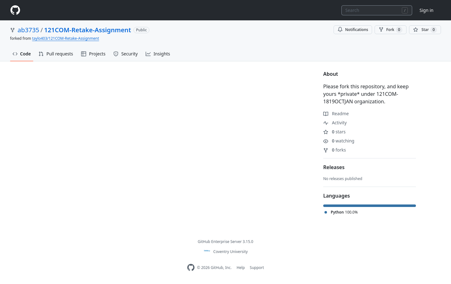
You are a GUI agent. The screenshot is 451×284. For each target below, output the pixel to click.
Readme (336, 113)
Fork (390, 30)
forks (334, 150)
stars (334, 132)
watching (338, 141)
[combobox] (377, 10)
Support (257, 267)
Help (240, 267)
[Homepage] (15, 10)
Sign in (426, 10)
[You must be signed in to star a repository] (425, 29)
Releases (334, 167)
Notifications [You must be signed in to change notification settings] (353, 29)
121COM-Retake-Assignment (87, 30)
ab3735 (28, 30)
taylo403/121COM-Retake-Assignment (65, 38)
